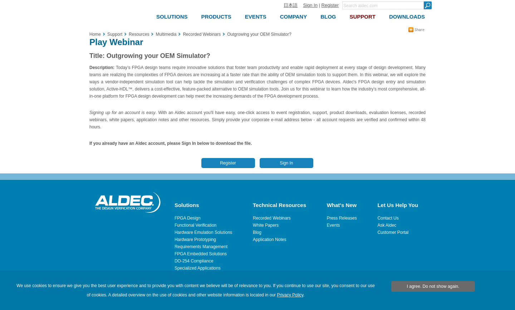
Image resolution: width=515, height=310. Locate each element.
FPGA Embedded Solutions (201, 253)
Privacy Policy (290, 294)
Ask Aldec (386, 225)
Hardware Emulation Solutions (203, 232)
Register (330, 5)
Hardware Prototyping (195, 239)
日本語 (291, 5)
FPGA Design (188, 218)
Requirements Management (201, 246)
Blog (257, 232)
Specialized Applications (198, 268)
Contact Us (387, 218)
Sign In (310, 5)
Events (333, 225)
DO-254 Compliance (194, 261)
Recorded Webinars (272, 218)
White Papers (266, 225)
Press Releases (342, 218)
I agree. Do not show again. (433, 286)
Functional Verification (195, 225)
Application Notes (269, 239)
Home (95, 34)
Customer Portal (392, 232)
